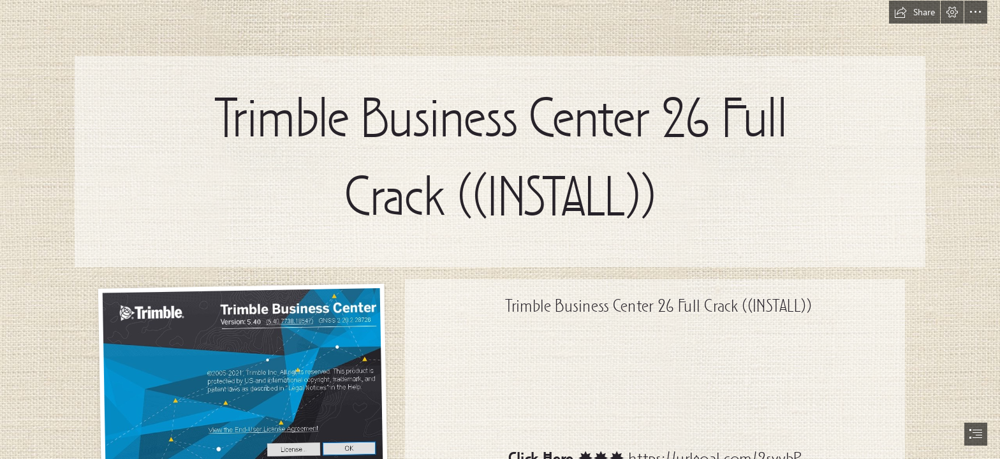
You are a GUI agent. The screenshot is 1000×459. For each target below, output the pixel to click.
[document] (500, 229)
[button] (914, 12)
